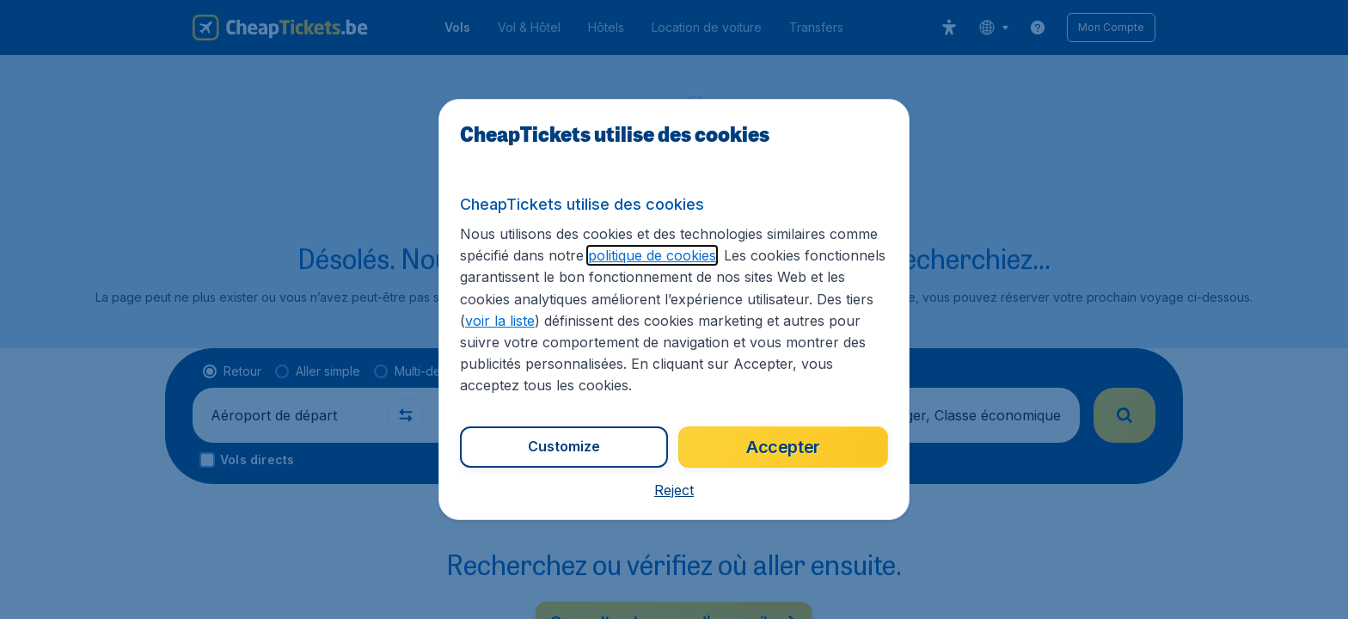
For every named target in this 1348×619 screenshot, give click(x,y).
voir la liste (500, 320)
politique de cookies (652, 255)
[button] (674, 490)
